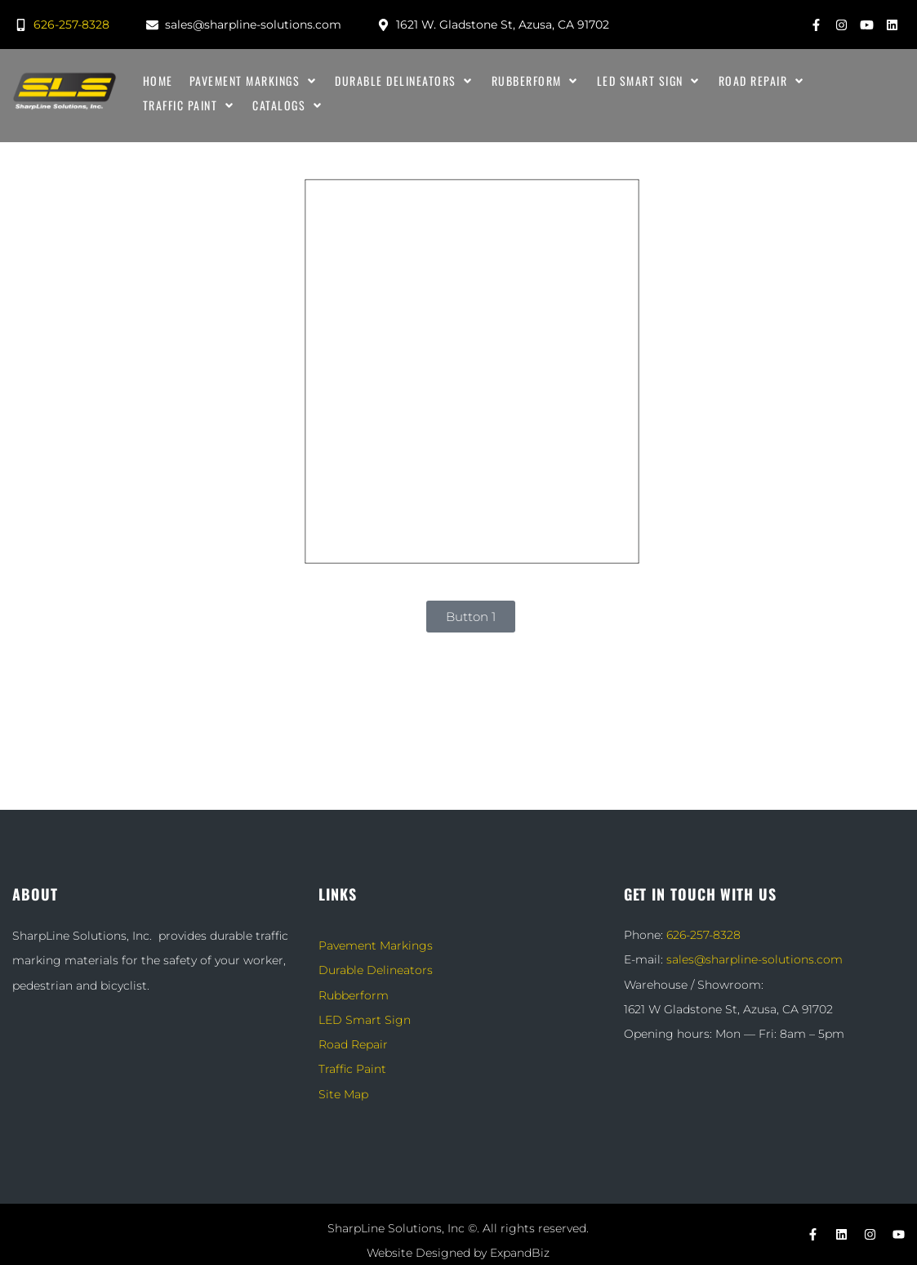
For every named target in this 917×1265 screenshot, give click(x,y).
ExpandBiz (520, 1252)
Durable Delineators (375, 970)
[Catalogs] (288, 105)
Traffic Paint (352, 1069)
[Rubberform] (536, 81)
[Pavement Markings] (254, 81)
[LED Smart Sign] (649, 81)
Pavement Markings (375, 945)
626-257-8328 (703, 935)
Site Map (343, 1094)
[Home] (158, 81)
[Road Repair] (762, 81)
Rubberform (353, 995)
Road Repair (353, 1044)
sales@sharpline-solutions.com (754, 959)
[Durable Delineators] (405, 81)
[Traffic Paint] (190, 105)
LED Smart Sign (364, 1019)
